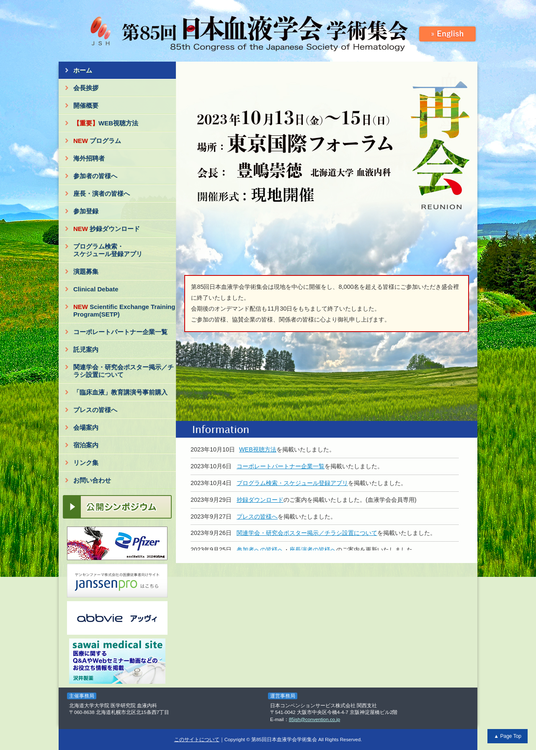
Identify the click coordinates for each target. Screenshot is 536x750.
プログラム (97, 140)
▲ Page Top (507, 736)
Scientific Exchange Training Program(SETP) (124, 310)
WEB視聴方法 (105, 123)
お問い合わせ (92, 480)
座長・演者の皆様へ (101, 193)
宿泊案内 (85, 445)
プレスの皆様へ (95, 409)
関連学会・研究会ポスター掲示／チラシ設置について (123, 370)
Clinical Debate (96, 289)
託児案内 (85, 349)
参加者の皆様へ (95, 175)
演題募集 (85, 271)
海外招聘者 (89, 158)
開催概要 (85, 105)
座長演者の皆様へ (312, 549)
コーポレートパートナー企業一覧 (120, 331)
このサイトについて (196, 739)
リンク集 (85, 462)
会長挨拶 (85, 87)
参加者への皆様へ (260, 549)
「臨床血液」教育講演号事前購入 (120, 392)
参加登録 (85, 211)
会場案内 (85, 427)
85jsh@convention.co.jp (314, 719)
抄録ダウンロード (106, 228)
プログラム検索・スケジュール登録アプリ (107, 250)
